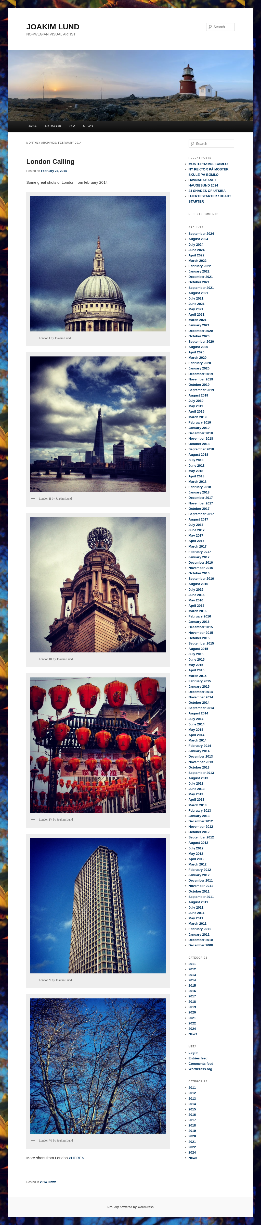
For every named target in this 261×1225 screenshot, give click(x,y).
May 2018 (196, 471)
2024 (192, 1029)
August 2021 (198, 293)
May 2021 (196, 309)
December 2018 (201, 433)
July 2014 (196, 719)
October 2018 (199, 444)
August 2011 (198, 902)
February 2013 (200, 810)
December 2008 (201, 945)
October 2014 (199, 702)
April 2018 (196, 476)
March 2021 (198, 320)
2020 (192, 1012)
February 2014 (200, 746)
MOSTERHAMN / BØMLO (208, 164)
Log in (194, 1053)
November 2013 (201, 762)
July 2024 (196, 244)
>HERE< (76, 1158)
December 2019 (201, 374)
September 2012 (201, 837)
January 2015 (199, 686)
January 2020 (199, 368)
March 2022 (198, 261)
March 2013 (198, 805)
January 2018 (199, 492)
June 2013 (197, 789)
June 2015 (197, 659)
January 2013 (199, 816)
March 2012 (198, 864)
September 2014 (201, 708)
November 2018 (201, 438)
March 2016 (198, 611)
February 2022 (200, 266)
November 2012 (201, 826)
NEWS (88, 126)
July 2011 (196, 907)
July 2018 (196, 460)
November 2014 (201, 697)
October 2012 (199, 832)
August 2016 (198, 584)
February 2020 (200, 363)
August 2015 (198, 649)
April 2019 (196, 411)
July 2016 (196, 589)
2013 (192, 975)
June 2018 (197, 465)
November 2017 (201, 503)
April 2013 (196, 799)
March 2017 (198, 546)
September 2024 (201, 234)
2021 (192, 1018)
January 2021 (199, 325)
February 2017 (200, 552)
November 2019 (201, 379)
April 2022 (196, 255)
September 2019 (201, 390)
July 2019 (196, 401)
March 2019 (198, 417)
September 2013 (201, 773)
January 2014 (199, 751)
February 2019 (200, 422)
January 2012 (199, 875)
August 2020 (198, 347)
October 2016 (199, 573)
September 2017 (201, 514)
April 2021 (196, 314)
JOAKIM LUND (52, 26)
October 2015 (199, 638)
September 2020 (201, 341)
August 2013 (198, 778)
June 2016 (197, 595)
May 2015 (196, 665)
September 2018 (201, 449)
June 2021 (197, 304)
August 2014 (198, 713)
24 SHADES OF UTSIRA (207, 191)
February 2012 (200, 870)
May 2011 (196, 918)
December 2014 (201, 692)
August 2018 (198, 454)
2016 (192, 991)
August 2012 (198, 843)
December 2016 (201, 562)
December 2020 (201, 331)
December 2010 (201, 940)
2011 (192, 964)
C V (72, 126)
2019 (192, 1007)
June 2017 (197, 530)
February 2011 (200, 929)
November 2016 (201, 568)
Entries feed (198, 1058)
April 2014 (196, 735)
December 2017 (201, 498)
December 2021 (201, 277)
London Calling (50, 161)
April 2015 (196, 670)
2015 (192, 985)
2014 (43, 1182)
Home (32, 126)
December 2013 (201, 756)
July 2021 (196, 298)
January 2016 (199, 622)
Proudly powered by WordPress (130, 1207)
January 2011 (199, 934)
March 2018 (198, 482)
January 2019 (199, 428)
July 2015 (196, 654)
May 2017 (196, 535)
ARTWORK (53, 126)
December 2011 (201, 880)
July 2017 (196, 525)
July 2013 (196, 783)
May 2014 (196, 730)
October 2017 (199, 509)
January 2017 (199, 557)
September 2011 (201, 897)
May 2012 (196, 854)
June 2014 (197, 724)
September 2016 (201, 578)
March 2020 (198, 358)
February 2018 (200, 487)
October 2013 (199, 767)
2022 (192, 1023)
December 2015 (201, 627)
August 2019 (198, 395)
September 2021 (201, 288)
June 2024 (197, 250)
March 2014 (198, 740)
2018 (192, 1002)
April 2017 (196, 541)
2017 (192, 996)
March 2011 (198, 923)
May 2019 (196, 406)
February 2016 (200, 616)
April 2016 (196, 606)
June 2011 (197, 913)
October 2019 (199, 385)
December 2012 (201, 821)
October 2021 (199, 282)
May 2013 (196, 794)
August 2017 (198, 519)
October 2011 (199, 891)
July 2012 (196, 848)
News (52, 1182)
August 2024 (198, 239)
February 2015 (200, 681)
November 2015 (201, 633)
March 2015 (198, 676)
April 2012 (196, 859)
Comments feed (201, 1064)
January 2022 (199, 271)
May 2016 (196, 600)
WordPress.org (200, 1069)
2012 (192, 969)
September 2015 (201, 643)
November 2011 (201, 886)
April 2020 (196, 352)
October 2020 (199, 336)
